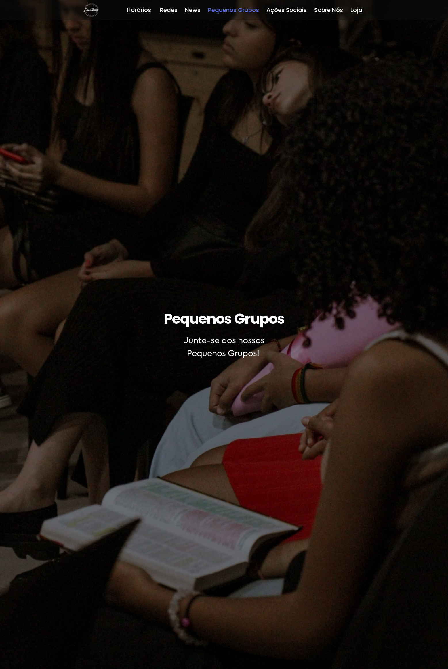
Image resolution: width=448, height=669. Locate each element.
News (193, 10)
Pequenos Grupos (233, 10)
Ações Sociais (286, 10)
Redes (169, 10)
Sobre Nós (328, 10)
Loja (356, 10)
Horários (139, 10)
